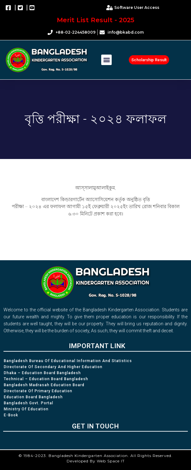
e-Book (11, 415)
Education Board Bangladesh (33, 397)
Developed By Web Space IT (96, 461)
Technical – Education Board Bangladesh (46, 379)
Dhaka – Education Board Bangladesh (42, 373)
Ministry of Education (26, 409)
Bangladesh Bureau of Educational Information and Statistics (68, 361)
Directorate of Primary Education (38, 391)
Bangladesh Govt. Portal (28, 403)
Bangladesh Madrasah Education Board (44, 385)
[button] (106, 60)
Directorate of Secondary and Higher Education (53, 367)
